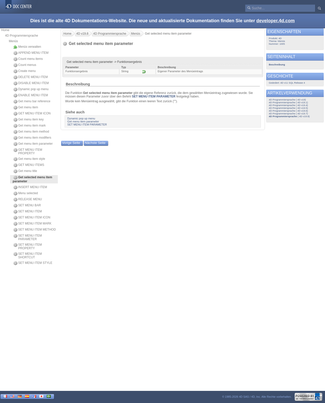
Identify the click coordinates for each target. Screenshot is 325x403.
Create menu (24, 71)
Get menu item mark (29, 126)
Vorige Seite (71, 143)
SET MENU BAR (27, 206)
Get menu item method (31, 132)
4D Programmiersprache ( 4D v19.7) (288, 113)
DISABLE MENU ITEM (31, 83)
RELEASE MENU (27, 199)
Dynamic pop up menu (30, 89)
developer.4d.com (275, 20)
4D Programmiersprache (21, 35)
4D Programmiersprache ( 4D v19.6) (288, 110)
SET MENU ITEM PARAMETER (27, 237)
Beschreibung (78, 84)
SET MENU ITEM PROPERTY (27, 246)
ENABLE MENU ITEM (30, 95)
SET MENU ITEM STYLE (32, 263)
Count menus (24, 65)
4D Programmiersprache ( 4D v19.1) (288, 102)
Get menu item (25, 108)
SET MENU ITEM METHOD (34, 230)
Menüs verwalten (27, 47)
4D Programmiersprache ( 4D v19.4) (288, 105)
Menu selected (25, 193)
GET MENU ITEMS (28, 165)
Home (5, 30)
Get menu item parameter (33, 144)
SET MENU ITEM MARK (32, 224)
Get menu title (25, 171)
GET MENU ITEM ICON (32, 114)
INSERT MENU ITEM (30, 187)
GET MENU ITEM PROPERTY (27, 151)
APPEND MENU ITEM (30, 53)
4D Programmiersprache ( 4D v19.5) (288, 108)
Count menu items (28, 59)
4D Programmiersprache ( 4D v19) (287, 99)
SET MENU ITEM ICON (31, 218)
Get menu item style (29, 159)
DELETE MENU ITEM (30, 77)
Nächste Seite (95, 143)
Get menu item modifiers (32, 138)
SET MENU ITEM (27, 212)
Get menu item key (28, 120)
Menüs (13, 41)
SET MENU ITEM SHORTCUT (27, 255)
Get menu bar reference (31, 101)
